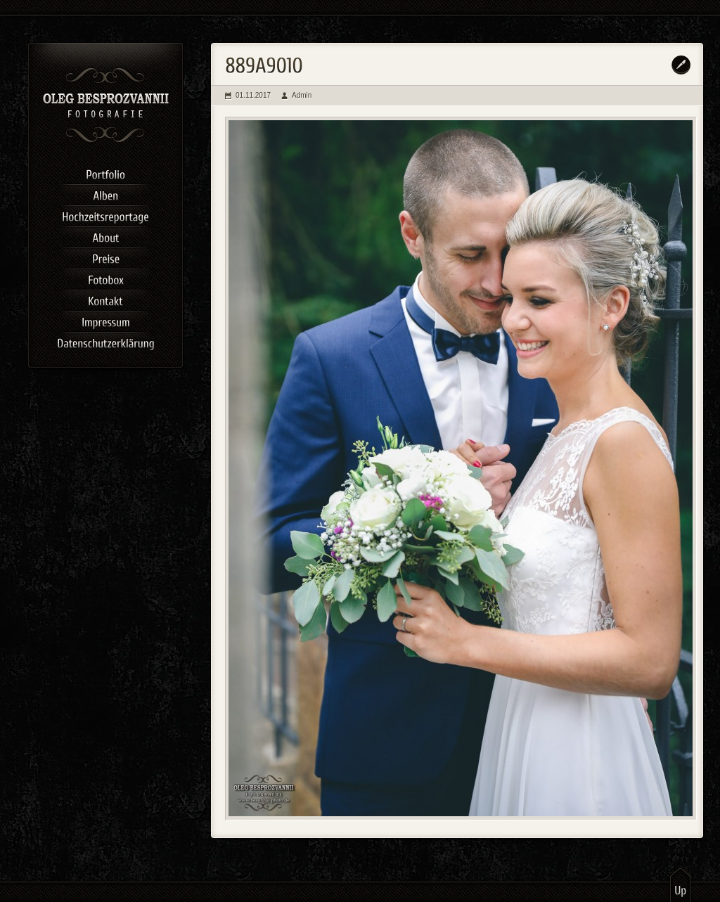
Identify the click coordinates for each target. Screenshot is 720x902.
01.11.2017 (253, 95)
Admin (301, 95)
